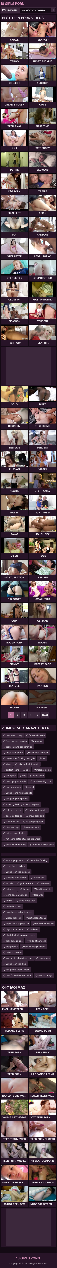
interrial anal (39, 877)
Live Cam (12, 10)
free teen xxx (12, 821)
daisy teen (11, 889)
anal (43, 758)
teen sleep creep (14, 735)
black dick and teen (38, 752)
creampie (37, 741)
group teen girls (36, 816)
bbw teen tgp (12, 827)
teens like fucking (38, 860)
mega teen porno (14, 752)
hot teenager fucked (16, 833)
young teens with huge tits (19, 792)
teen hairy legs (45, 975)
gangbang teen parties (17, 798)
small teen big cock (42, 781)
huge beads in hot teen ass (19, 912)
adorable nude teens (16, 844)
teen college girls (14, 941)
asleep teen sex (13, 810)
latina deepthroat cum (17, 895)
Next (45, 715)
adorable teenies (14, 816)
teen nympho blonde (16, 781)
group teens (12, 946)
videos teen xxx (14, 918)
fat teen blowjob (37, 735)
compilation (38, 775)
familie (9, 900)
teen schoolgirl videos (34, 946)
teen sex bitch (32, 827)
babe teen (45, 883)
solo (28, 769)
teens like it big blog (15, 866)
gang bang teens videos (17, 969)
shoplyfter (11, 775)
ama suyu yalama (14, 860)
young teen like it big (16, 964)
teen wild (38, 895)
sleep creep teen (27, 900)
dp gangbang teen (34, 821)
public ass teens (14, 952)
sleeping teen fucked (16, 877)
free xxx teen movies (16, 741)
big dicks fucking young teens (20, 935)
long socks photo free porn (19, 958)
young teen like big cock (18, 872)
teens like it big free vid (17, 923)
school (30, 787)
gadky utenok (26, 883)
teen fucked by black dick (18, 975)
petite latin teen (13, 906)
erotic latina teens (37, 918)
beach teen (44, 958)
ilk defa (9, 883)
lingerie (26, 889)
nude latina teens (37, 941)
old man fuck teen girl (28, 764)
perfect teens (12, 769)
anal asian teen (13, 787)
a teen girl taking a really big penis (22, 804)
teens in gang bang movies (19, 746)
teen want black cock (43, 844)
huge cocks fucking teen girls (20, 758)
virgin (8, 764)
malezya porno (43, 769)
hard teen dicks (43, 889)
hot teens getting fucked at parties (23, 839)
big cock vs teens (14, 929)
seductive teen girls (37, 810)
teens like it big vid (44, 923)
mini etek (34, 929)
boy (24, 775)
